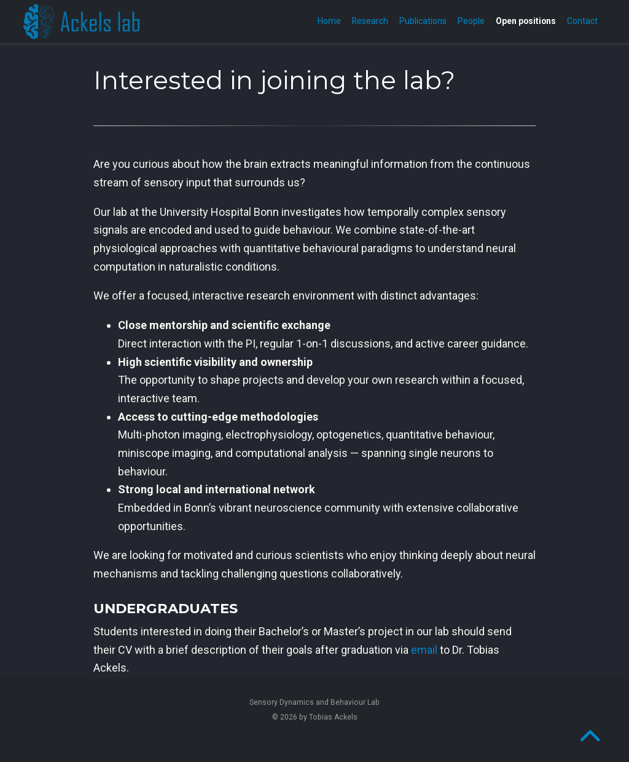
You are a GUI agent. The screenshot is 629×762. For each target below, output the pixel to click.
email (424, 649)
